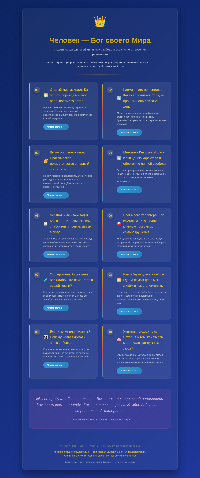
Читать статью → (56, 127)
